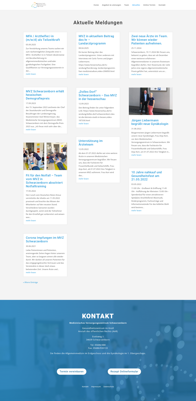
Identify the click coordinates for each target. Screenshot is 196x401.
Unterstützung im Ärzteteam (91, 143)
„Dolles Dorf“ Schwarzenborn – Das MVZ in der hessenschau (98, 95)
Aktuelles (136, 5)
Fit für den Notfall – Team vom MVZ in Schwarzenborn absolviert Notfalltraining (44, 180)
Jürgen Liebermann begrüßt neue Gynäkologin (149, 122)
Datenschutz (109, 387)
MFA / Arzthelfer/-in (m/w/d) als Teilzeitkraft (43, 38)
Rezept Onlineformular (124, 371)
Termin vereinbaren (72, 371)
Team (126, 5)
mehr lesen (31, 74)
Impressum (96, 387)
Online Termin (149, 5)
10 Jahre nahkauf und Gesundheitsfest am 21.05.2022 (146, 176)
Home (96, 5)
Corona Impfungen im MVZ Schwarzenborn (45, 240)
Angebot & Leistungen (111, 5)
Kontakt (162, 5)
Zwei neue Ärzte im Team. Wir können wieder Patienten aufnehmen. (149, 40)
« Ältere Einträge (30, 282)
